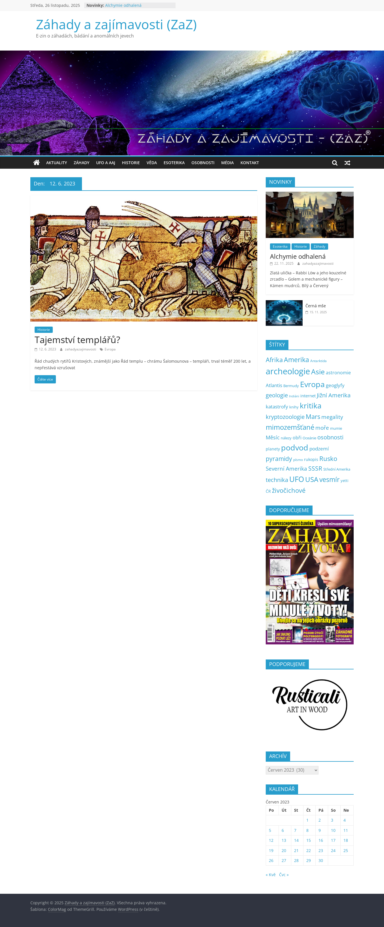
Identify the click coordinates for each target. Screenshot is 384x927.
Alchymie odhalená (123, 5)
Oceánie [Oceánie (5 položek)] (309, 438)
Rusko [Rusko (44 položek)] (328, 458)
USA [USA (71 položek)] (311, 479)
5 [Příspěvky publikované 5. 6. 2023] (270, 830)
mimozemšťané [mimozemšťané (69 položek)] (290, 427)
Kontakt (249, 162)
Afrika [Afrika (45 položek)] (274, 360)
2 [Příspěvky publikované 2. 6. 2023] (319, 820)
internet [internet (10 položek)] (308, 395)
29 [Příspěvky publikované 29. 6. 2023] (308, 860)
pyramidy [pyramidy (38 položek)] (279, 458)
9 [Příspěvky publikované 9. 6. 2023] (319, 830)
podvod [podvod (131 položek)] (294, 447)
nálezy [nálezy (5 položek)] (286, 438)
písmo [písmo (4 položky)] (298, 459)
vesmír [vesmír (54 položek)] (329, 479)
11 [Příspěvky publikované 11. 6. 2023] (345, 830)
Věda (152, 162)
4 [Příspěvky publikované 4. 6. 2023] (344, 820)
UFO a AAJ (105, 162)
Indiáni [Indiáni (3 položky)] (294, 396)
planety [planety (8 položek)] (273, 449)
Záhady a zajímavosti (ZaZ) (116, 24)
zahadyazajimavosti (81, 349)
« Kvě (271, 874)
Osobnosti (202, 162)
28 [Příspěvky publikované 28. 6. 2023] (296, 860)
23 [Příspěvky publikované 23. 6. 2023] (320, 850)
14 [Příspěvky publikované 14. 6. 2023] (296, 840)
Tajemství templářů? (77, 339)
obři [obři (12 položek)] (297, 438)
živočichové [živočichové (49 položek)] (288, 490)
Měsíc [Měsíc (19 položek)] (273, 437)
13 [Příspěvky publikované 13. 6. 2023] (284, 840)
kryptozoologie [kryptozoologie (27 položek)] (285, 417)
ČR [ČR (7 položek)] (268, 491)
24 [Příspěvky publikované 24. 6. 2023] (333, 850)
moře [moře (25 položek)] (322, 427)
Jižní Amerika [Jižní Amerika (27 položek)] (334, 395)
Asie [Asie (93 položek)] (318, 371)
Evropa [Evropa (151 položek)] (312, 384)
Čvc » (284, 874)
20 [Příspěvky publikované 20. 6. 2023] (284, 850)
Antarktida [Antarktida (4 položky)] (318, 360)
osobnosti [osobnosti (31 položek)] (330, 437)
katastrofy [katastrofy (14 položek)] (277, 406)
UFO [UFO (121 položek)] (296, 479)
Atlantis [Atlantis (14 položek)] (274, 385)
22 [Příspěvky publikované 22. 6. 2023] (308, 850)
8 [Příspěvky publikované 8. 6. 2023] (307, 830)
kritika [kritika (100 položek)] (310, 405)
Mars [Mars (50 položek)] (313, 416)
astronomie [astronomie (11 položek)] (338, 372)
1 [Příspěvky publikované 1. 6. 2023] (307, 820)
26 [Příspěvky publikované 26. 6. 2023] (271, 860)
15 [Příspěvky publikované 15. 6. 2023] (308, 840)
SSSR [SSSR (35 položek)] (315, 468)
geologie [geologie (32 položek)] (277, 395)
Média (227, 162)
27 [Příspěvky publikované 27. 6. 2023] (284, 860)
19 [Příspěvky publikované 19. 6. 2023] (271, 850)
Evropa (110, 349)
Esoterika (174, 162)
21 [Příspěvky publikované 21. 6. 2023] (296, 850)
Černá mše (315, 305)
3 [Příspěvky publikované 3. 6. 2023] (332, 820)
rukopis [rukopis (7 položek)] (311, 459)
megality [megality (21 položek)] (332, 416)
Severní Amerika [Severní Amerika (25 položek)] (286, 468)
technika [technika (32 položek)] (277, 480)
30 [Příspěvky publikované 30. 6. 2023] (320, 860)
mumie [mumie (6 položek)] (336, 428)
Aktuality (56, 162)
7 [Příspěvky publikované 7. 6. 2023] (295, 830)
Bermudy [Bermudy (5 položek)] (291, 385)
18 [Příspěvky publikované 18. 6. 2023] (345, 840)
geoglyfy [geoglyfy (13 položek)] (335, 385)
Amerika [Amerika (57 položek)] (296, 359)
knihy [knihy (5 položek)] (294, 407)
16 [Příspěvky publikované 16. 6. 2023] (320, 840)
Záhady (81, 162)
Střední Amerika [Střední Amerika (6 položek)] (336, 469)
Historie (131, 162)
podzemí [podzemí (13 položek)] (319, 448)
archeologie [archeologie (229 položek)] (288, 371)
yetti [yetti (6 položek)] (344, 480)
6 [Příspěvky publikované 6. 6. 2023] (283, 830)
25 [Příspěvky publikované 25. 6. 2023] (345, 850)
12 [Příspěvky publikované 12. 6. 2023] (271, 840)
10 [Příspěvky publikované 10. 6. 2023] (333, 830)
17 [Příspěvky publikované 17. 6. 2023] (333, 840)
